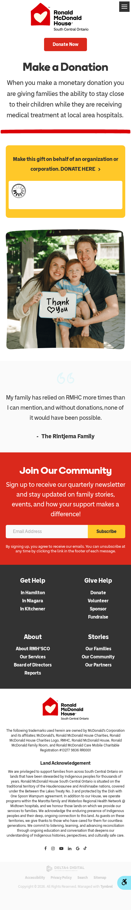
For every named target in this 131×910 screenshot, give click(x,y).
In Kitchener (32, 609)
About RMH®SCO (33, 648)
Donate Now (65, 44)
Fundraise (98, 617)
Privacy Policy (61, 878)
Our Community (98, 657)
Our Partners (98, 665)
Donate (98, 592)
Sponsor (98, 609)
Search (82, 878)
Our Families (98, 648)
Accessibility (35, 878)
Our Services (32, 657)
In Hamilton (33, 592)
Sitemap (100, 878)
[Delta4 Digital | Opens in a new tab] (65, 869)
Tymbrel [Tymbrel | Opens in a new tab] (106, 887)
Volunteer (98, 600)
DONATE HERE (77, 169)
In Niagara (32, 600)
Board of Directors (33, 665)
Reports (32, 673)
